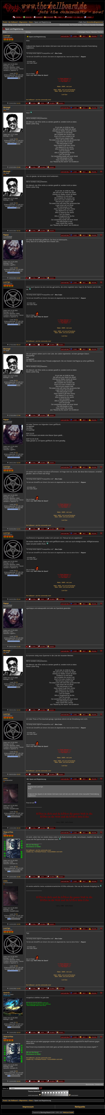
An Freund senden (76, 25)
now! (49, 99)
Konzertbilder (52, 851)
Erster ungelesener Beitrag (21, 25)
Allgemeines (23, 22)
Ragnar (6, 235)
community (44, 99)
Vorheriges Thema (84, 32)
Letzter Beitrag (7, 25)
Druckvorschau (64, 25)
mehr (60, 851)
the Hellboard (13, 22)
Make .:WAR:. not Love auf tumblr (64, 91)
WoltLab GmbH (68, 1112)
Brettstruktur (99, 1084)
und (57, 851)
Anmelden (90, 22)
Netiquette (80, 1107)
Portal (5, 22)
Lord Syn (64, 94)
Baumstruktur (90, 1084)
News (31, 22)
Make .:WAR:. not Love (64, 86)
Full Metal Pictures (40, 851)
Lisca (5, 778)
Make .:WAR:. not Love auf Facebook (64, 89)
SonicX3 (6, 993)
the (27, 99)
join (37, 99)
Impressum (28, 1107)
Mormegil (6, 107)
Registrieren (98, 22)
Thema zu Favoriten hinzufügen (93, 25)
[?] (17, 73)
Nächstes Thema (96, 32)
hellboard (31, 99)
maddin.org (29, 851)
